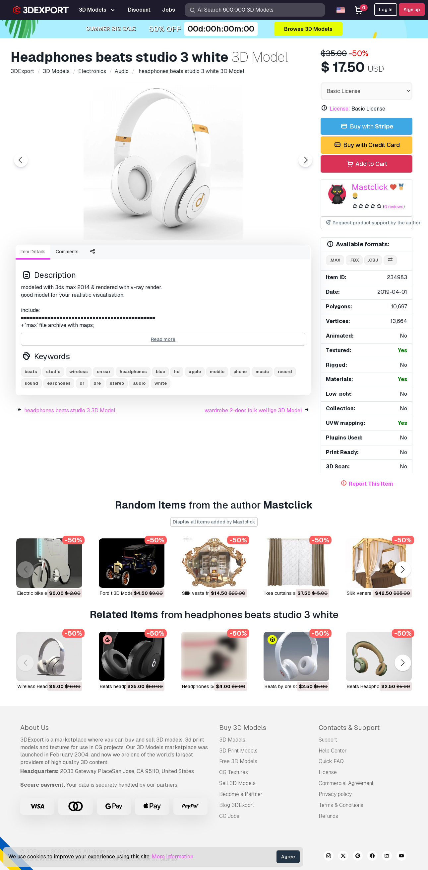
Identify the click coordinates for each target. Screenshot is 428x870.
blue (160, 408)
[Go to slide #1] (49, 257)
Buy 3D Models (242, 727)
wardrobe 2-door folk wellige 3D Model (253, 446)
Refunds (328, 816)
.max (335, 260)
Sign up (411, 10)
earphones (59, 420)
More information (172, 856)
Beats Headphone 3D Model (376, 686)
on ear (104, 408)
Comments (67, 288)
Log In (386, 10)
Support (328, 739)
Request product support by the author (368, 223)
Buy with (366, 126)
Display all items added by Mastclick (214, 522)
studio (53, 408)
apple (195, 408)
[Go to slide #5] (219, 257)
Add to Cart (366, 164)
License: (340, 108)
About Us (34, 727)
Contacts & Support (349, 727)
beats (31, 408)
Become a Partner (241, 794)
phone (240, 408)
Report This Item (371, 483)
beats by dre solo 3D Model (294, 686)
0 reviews (393, 206)
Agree (288, 857)
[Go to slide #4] (176, 257)
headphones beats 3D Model (213, 686)
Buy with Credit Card (367, 145)
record (285, 408)
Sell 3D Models (237, 783)
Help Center (333, 750)
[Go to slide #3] (134, 257)
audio (139, 420)
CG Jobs (229, 816)
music (262, 408)
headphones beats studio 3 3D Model (69, 446)
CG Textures (233, 772)
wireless (78, 408)
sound (31, 420)
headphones (133, 408)
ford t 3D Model (117, 593)
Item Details (33, 288)
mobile (217, 408)
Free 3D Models (238, 761)
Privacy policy (335, 794)
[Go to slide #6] (261, 257)
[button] (403, 570)
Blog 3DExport (236, 805)
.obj (373, 260)
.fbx (354, 260)
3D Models (232, 739)
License (328, 772)
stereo (117, 420)
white (160, 420)
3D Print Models (238, 750)
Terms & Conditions (341, 805)
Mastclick (370, 187)
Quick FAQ (331, 761)
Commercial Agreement (346, 783)
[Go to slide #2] (91, 257)
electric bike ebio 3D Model (46, 593)
